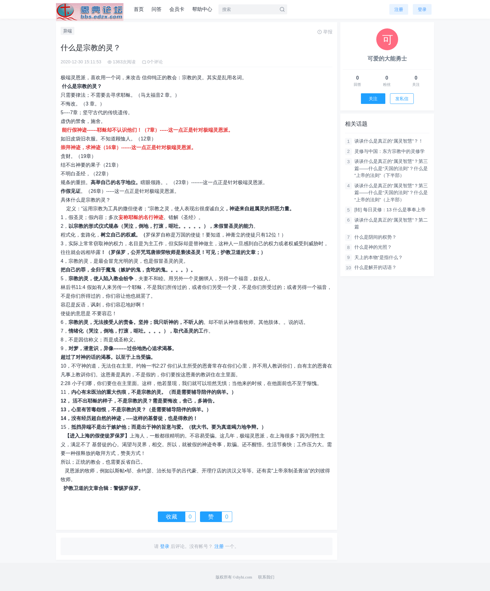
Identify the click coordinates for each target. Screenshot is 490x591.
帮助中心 (202, 9)
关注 (373, 98)
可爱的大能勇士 (387, 59)
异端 (67, 30)
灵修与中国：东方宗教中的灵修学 (389, 151)
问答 (157, 9)
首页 (139, 9)
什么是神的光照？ (373, 247)
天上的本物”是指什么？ (378, 257)
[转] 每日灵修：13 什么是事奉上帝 (390, 209)
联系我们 (266, 577)
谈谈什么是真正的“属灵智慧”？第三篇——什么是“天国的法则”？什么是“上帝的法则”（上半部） (391, 192)
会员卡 (176, 9)
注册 (398, 9)
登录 (422, 9)
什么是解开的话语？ (375, 267)
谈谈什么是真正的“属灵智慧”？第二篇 (391, 223)
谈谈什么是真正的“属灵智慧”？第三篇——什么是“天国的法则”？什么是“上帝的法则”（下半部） (391, 168)
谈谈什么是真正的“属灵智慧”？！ (388, 141)
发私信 (401, 98)
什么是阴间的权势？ (375, 237)
